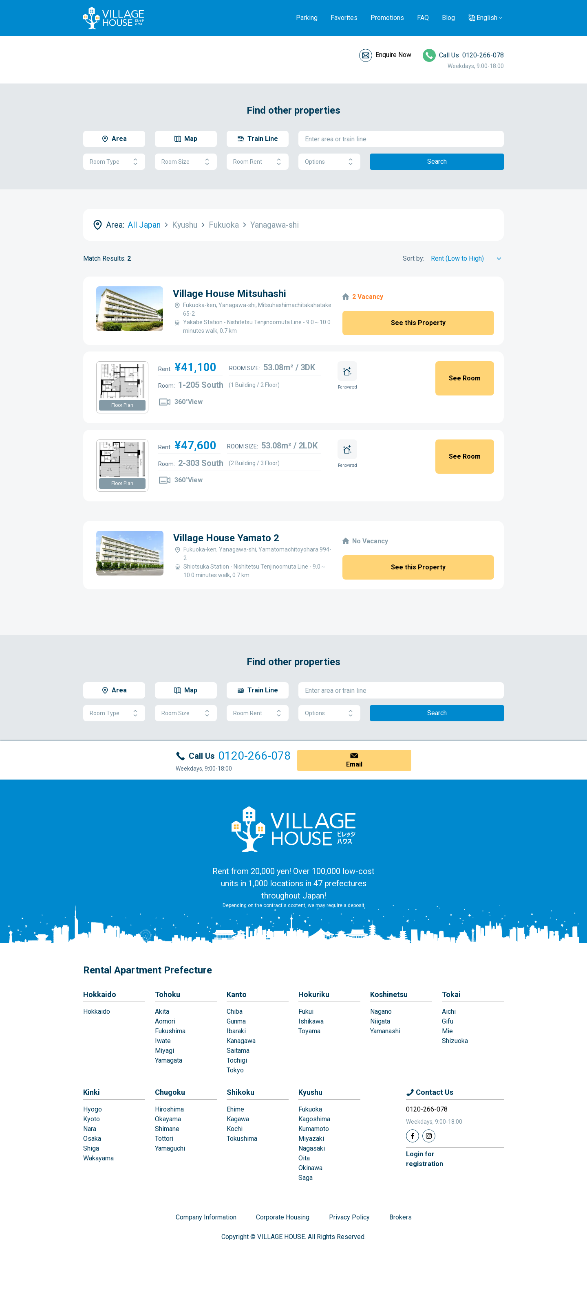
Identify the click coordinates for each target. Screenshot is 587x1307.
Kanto (237, 994)
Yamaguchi (170, 1148)
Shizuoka (455, 1041)
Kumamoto (313, 1129)
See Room (465, 378)
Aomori (165, 1021)
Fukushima (170, 1031)
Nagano (381, 1011)
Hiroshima (169, 1109)
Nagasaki (311, 1148)
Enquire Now (393, 55)
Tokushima (242, 1138)
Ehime (235, 1109)
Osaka (92, 1138)
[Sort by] (467, 259)
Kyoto (91, 1119)
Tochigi (237, 1060)
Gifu (447, 1021)
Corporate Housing (282, 1217)
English (487, 18)
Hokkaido (99, 994)
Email (354, 764)
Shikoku (240, 1092)
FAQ (423, 18)
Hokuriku (313, 994)
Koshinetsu (389, 994)
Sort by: (413, 258)
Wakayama (98, 1158)
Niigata (380, 1021)
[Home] (293, 829)
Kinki (91, 1092)
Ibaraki (236, 1031)
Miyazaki (311, 1138)
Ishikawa (311, 1021)
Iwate (163, 1041)
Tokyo (235, 1070)
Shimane (167, 1129)
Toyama (309, 1031)
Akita (162, 1011)
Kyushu (310, 1092)
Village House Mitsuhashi (229, 293)
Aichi (449, 1011)
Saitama (238, 1050)
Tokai (451, 994)
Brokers (400, 1217)
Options (329, 161)
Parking (307, 18)
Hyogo (92, 1109)
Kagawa (238, 1119)
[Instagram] (428, 1135)
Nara (89, 1129)
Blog (448, 18)
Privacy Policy (349, 1217)
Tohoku (167, 994)
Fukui (305, 1011)
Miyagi (164, 1050)
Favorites (344, 18)
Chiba (235, 1011)
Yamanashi (385, 1031)
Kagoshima (314, 1119)
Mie (447, 1031)
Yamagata (168, 1060)
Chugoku (170, 1092)
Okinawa (310, 1168)
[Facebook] (412, 1135)
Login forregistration (424, 1159)
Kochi (235, 1129)
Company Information (206, 1217)
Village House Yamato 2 (226, 538)
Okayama (168, 1119)
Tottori (164, 1138)
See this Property (418, 323)
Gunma (236, 1021)
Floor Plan (122, 405)
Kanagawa (241, 1041)
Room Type (114, 161)
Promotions (387, 18)
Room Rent (257, 161)
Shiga (91, 1148)
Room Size (185, 161)
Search (437, 161)
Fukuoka (310, 1109)
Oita (304, 1158)
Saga (305, 1178)
